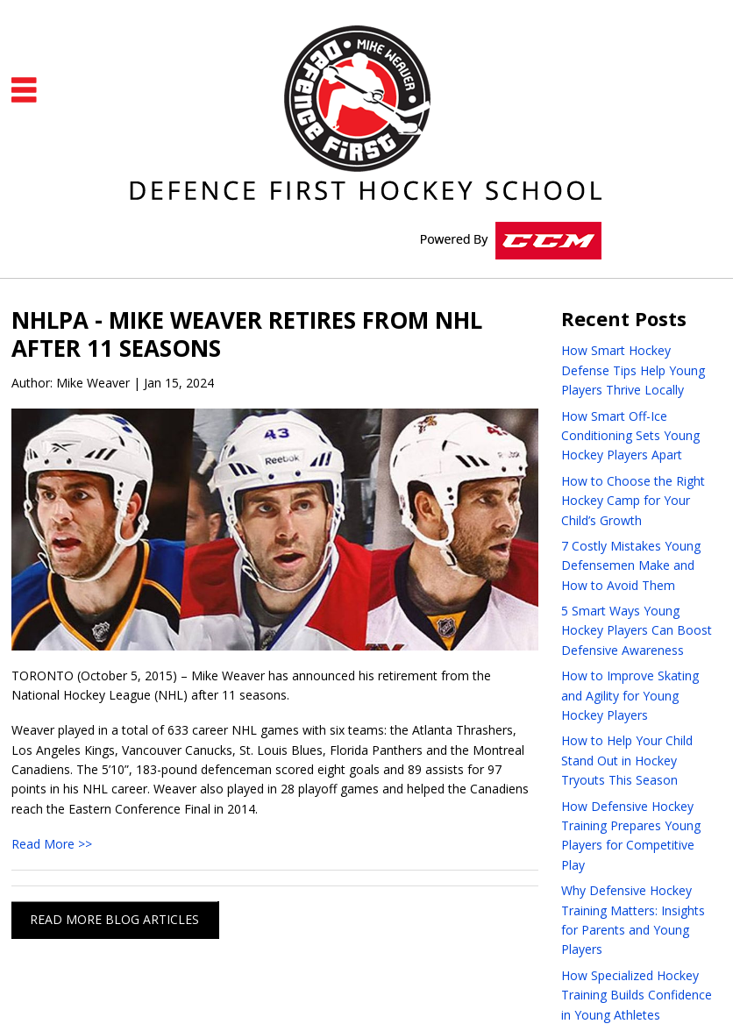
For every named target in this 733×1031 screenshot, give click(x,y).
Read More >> (51, 843)
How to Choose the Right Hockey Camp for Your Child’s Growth (633, 501)
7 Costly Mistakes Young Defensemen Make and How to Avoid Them (631, 565)
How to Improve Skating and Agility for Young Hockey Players (630, 695)
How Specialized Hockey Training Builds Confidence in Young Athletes (636, 995)
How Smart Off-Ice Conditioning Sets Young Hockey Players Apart (630, 436)
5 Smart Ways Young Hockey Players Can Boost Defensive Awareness (636, 630)
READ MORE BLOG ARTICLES (114, 919)
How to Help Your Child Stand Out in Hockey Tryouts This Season (627, 760)
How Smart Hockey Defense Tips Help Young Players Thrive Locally (633, 370)
